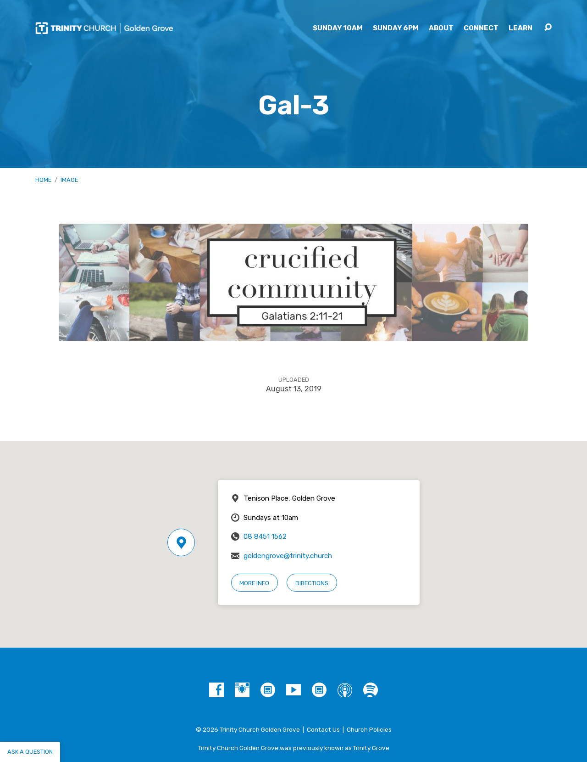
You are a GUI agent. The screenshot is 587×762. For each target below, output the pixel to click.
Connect (481, 28)
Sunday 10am (338, 28)
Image (69, 179)
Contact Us (323, 729)
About (441, 28)
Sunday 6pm (396, 28)
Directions (311, 583)
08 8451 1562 (265, 536)
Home (43, 179)
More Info (254, 583)
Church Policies (369, 729)
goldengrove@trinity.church (288, 556)
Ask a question (30, 751)
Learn (520, 28)
